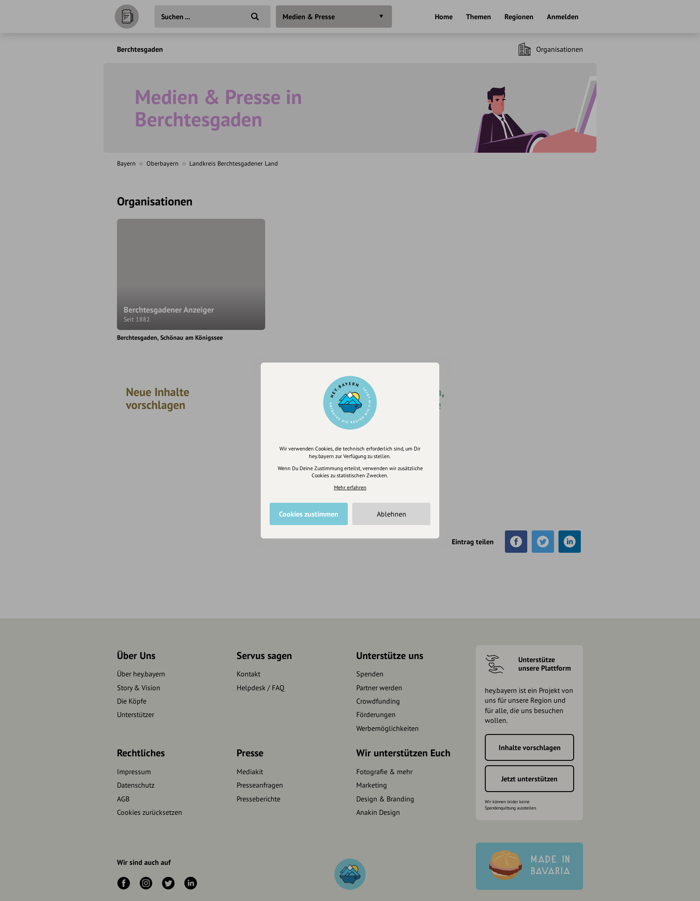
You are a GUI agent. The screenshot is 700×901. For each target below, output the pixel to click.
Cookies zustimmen (308, 513)
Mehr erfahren (350, 487)
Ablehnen (391, 513)
